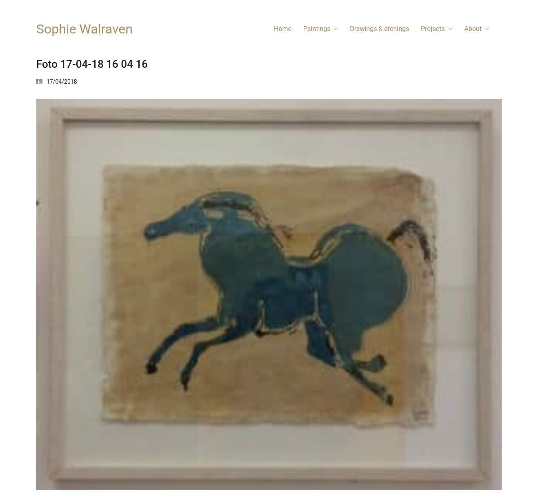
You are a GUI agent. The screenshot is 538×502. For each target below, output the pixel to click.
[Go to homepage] (84, 29)
